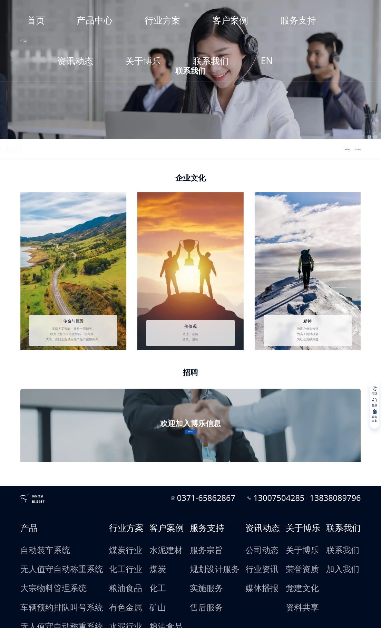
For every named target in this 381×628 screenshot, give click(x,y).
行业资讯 (242, 514)
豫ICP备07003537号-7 (63, 618)
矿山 (151, 529)
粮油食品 (113, 522)
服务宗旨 (196, 507)
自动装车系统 (57, 507)
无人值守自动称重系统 (63, 514)
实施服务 (196, 522)
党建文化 (284, 522)
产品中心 (146, 8)
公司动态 (242, 507)
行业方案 (172, 8)
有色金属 (113, 529)
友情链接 (91, 611)
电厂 (151, 551)
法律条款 (72, 611)
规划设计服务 (199, 514)
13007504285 (298, 470)
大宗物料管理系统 (60, 522)
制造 (151, 574)
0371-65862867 (258, 470)
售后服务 (196, 529)
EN (331, 8)
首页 (121, 8)
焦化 (151, 567)
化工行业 (113, 514)
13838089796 (323, 470)
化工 (151, 522)
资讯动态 (254, 8)
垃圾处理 (154, 589)
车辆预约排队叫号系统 (63, 529)
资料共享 (284, 529)
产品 (51, 496)
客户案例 (200, 8)
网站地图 (54, 611)
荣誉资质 (284, 514)
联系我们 (308, 8)
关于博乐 (281, 8)
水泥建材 (154, 507)
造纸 (151, 581)
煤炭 (151, 514)
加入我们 (65, 148)
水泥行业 (113, 537)
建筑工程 (154, 544)
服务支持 (227, 8)
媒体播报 (242, 522)
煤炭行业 (113, 507)
